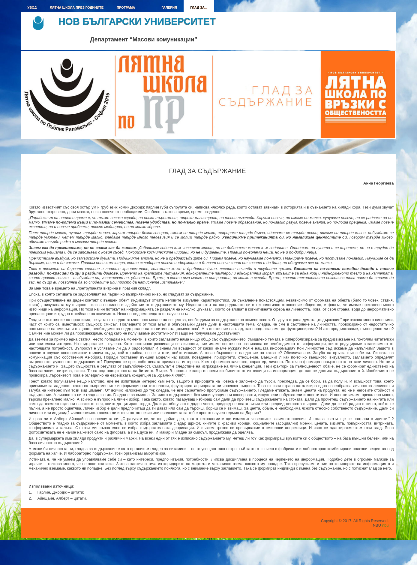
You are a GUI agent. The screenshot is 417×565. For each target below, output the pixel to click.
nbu (385, 525)
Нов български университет (137, 21)
